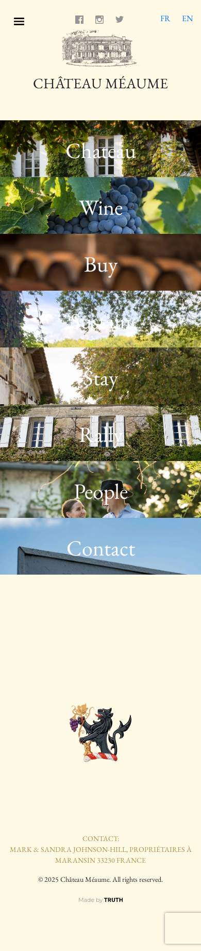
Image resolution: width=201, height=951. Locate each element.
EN (187, 18)
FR (165, 18)
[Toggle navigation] (19, 19)
